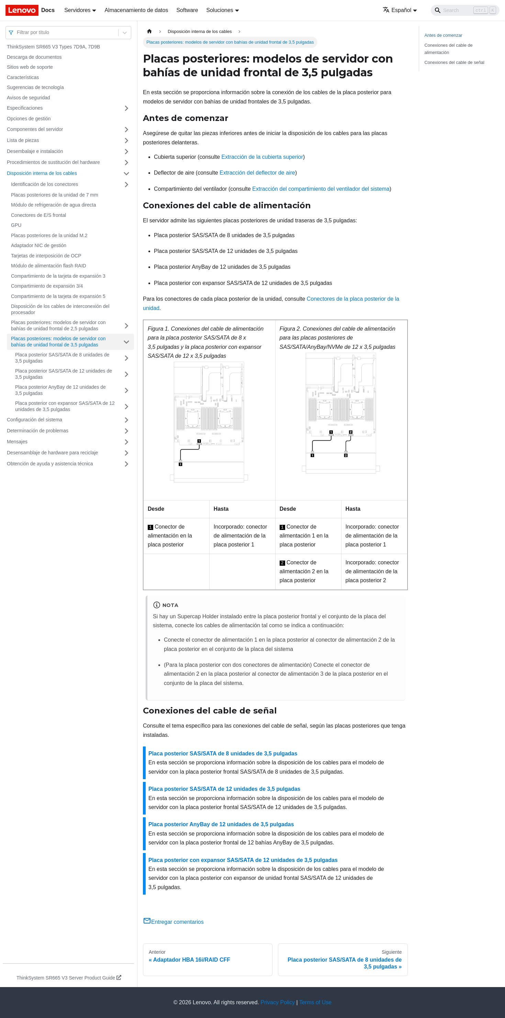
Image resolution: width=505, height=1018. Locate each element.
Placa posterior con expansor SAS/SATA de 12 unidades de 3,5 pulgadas (65, 406)
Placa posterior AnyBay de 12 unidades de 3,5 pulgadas (60, 390)
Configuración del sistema (34, 419)
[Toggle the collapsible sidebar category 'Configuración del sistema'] (126, 419)
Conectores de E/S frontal (38, 215)
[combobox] (17, 32)
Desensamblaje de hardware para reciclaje (52, 452)
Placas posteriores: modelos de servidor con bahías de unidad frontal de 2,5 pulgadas (58, 325)
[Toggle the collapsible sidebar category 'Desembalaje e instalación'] (126, 151)
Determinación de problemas (37, 430)
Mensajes (17, 441)
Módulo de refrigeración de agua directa (53, 205)
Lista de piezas (23, 140)
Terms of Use (315, 1002)
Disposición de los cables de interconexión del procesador (60, 309)
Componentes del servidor (35, 129)
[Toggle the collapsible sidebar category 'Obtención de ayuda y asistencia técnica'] (126, 463)
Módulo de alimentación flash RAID (48, 265)
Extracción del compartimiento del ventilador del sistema (320, 189)
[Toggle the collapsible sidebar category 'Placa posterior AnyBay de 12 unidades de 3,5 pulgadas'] (126, 390)
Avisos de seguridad (28, 97)
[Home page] (149, 31)
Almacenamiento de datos (136, 10)
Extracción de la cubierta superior (262, 157)
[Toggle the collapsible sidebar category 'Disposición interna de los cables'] (126, 173)
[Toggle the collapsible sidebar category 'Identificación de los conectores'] (126, 184)
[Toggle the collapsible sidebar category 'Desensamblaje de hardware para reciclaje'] (126, 452)
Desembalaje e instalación (35, 151)
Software (187, 10)
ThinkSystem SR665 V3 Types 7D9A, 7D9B (53, 46)
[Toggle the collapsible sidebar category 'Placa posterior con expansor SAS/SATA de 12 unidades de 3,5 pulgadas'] (126, 406)
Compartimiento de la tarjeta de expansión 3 (58, 276)
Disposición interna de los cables (42, 173)
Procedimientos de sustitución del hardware (53, 162)
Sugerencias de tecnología (35, 87)
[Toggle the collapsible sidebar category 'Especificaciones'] (126, 108)
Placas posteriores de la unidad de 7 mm (54, 195)
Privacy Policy (278, 1002)
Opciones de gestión (29, 118)
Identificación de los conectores (44, 184)
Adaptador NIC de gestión (38, 245)
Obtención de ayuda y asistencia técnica (50, 463)
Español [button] (397, 10)
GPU (16, 225)
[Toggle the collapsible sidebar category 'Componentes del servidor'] (126, 129)
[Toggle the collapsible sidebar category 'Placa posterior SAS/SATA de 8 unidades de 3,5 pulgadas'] (126, 358)
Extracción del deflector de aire (257, 173)
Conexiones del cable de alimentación (449, 49)
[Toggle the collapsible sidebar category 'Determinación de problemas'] (126, 430)
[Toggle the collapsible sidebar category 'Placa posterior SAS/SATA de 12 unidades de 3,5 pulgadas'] (126, 374)
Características (23, 77)
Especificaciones (25, 108)
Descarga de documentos (34, 57)
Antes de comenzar (443, 35)
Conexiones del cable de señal (454, 62)
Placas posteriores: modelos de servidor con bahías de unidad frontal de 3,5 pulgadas (58, 341)
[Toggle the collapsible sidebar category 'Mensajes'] (126, 441)
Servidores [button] (77, 10)
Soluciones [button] (219, 10)
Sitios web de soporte (30, 67)
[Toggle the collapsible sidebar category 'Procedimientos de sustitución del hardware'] (126, 162)
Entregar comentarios (173, 922)
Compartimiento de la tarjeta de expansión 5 (58, 296)
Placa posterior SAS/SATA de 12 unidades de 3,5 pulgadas (63, 374)
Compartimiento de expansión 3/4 (47, 286)
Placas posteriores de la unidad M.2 (49, 235)
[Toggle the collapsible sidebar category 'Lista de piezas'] (126, 140)
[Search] (465, 10)
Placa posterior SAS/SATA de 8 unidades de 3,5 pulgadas (62, 358)
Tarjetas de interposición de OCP (46, 255)
